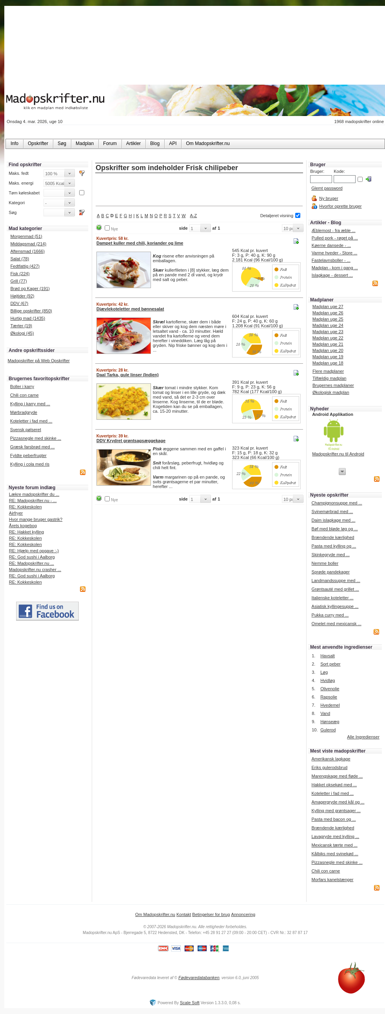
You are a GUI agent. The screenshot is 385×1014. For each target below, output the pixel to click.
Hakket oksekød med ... (334, 784)
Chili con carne (24, 395)
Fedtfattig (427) (25, 266)
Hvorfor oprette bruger (340, 206)
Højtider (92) (22, 296)
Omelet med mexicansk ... (336, 623)
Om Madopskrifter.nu (155, 914)
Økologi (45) (22, 333)
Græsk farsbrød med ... (32, 446)
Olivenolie (329, 688)
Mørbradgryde (23, 412)
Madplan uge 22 (327, 338)
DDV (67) (19, 303)
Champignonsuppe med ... (337, 503)
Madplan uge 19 (327, 356)
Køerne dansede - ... (331, 245)
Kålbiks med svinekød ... (334, 853)
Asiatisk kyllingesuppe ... (335, 606)
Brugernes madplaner (333, 385)
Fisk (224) (19, 273)
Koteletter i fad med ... (31, 421)
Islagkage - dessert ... (332, 275)
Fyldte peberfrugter (28, 455)
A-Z (193, 215)
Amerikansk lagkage (330, 758)
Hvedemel (330, 705)
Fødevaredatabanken (199, 977)
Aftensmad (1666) (27, 251)
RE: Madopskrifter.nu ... (31, 563)
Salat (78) (19, 258)
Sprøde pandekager (331, 572)
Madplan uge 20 (327, 350)
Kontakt (183, 914)
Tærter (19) (21, 325)
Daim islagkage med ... (334, 520)
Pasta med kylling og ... (334, 546)
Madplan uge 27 (327, 306)
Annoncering (243, 914)
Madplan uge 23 (327, 331)
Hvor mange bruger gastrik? (35, 519)
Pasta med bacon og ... (333, 819)
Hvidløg (327, 680)
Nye (114, 229)
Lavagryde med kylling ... (335, 836)
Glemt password (326, 188)
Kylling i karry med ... (30, 403)
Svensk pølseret (25, 429)
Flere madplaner (328, 371)
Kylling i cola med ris (29, 464)
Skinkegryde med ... (331, 554)
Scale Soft (190, 1002)
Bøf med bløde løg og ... (335, 528)
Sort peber (330, 664)
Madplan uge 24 (327, 325)
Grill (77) (18, 281)
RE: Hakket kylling (26, 532)
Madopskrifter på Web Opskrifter (39, 360)
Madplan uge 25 (327, 319)
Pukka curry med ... (330, 615)
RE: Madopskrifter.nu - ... (33, 500)
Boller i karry (22, 386)
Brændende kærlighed (333, 537)
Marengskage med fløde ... (337, 776)
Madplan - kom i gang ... (335, 267)
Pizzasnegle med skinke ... (35, 438)
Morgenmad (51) (26, 236)
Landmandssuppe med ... (336, 580)
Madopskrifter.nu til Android (338, 454)
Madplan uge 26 (327, 312)
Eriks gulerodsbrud (329, 767)
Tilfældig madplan (329, 378)
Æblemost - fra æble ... (334, 230)
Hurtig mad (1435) (27, 318)
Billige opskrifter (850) (31, 310)
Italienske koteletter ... (333, 597)
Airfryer (16, 513)
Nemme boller (325, 563)
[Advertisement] (199, 190)
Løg (324, 672)
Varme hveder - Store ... (335, 252)
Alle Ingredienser (363, 737)
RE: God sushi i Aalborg (32, 557)
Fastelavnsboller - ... (331, 260)
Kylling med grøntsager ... (335, 810)
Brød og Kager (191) (29, 288)
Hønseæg (329, 721)
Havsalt (327, 655)
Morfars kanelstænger (332, 879)
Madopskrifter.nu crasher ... (35, 569)
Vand (325, 713)
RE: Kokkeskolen (25, 506)
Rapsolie (328, 697)
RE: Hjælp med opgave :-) (34, 550)
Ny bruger (328, 198)
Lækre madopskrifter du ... (34, 494)
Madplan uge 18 (327, 363)
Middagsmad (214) (28, 243)
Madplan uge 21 (327, 344)
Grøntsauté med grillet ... (335, 589)
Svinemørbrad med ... (332, 511)
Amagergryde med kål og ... (337, 802)
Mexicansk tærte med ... (334, 845)
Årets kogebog (23, 525)
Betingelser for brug (211, 914)
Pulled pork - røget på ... (335, 238)
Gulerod (328, 729)
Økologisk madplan (330, 392)
